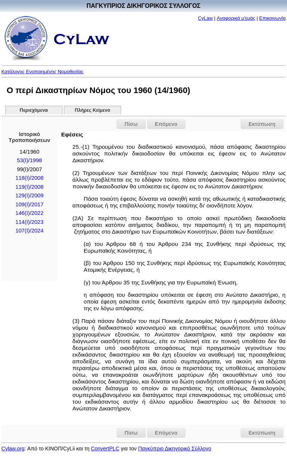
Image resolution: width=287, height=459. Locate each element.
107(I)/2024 (29, 231)
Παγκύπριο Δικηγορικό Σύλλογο (174, 449)
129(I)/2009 (29, 195)
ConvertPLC (105, 449)
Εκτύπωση (262, 124)
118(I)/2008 (29, 178)
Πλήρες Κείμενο (92, 110)
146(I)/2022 (29, 213)
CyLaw (205, 18)
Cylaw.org (12, 449)
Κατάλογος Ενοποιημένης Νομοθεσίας (42, 71)
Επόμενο (166, 124)
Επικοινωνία (272, 18)
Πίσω (131, 124)
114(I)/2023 (29, 222)
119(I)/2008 (29, 187)
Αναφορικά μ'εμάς (236, 18)
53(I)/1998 (29, 160)
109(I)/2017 (29, 204)
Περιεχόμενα (34, 110)
